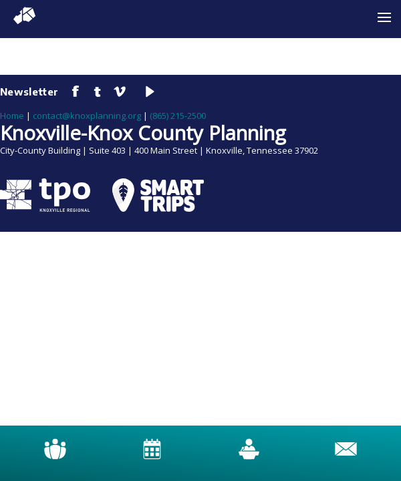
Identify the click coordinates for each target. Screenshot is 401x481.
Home (12, 116)
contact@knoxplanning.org (87, 116)
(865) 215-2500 (178, 116)
